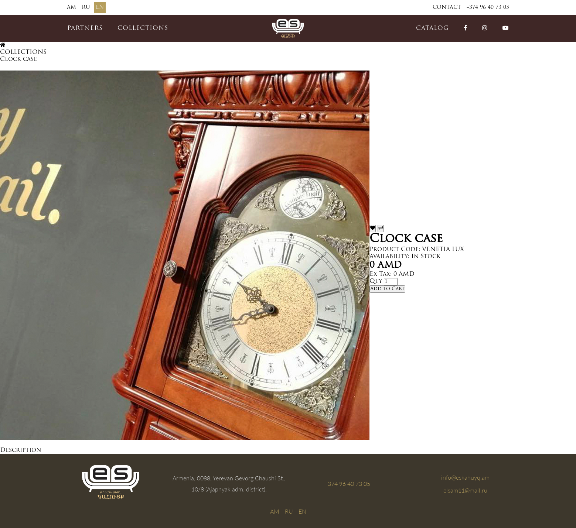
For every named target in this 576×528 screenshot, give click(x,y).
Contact (447, 7)
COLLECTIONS (142, 28)
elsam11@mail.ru (465, 490)
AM (71, 7)
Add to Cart (387, 289)
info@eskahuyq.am (465, 477)
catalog (432, 28)
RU (86, 7)
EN (100, 7)
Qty (375, 281)
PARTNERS (85, 28)
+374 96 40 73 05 (488, 7)
